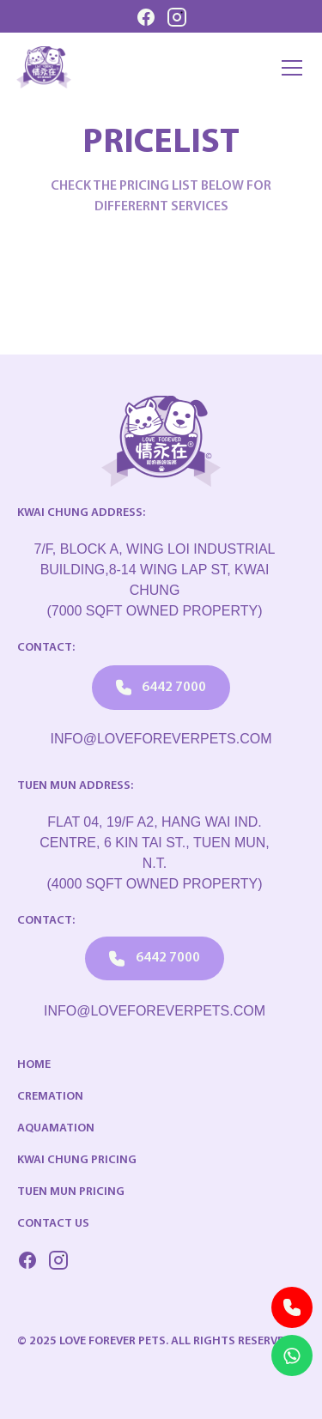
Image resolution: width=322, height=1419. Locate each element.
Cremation (50, 1096)
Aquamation (55, 1128)
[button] (288, 67)
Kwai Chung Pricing (77, 1160)
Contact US (53, 1223)
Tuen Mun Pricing (71, 1192)
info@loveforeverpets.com (160, 738)
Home (34, 1064)
